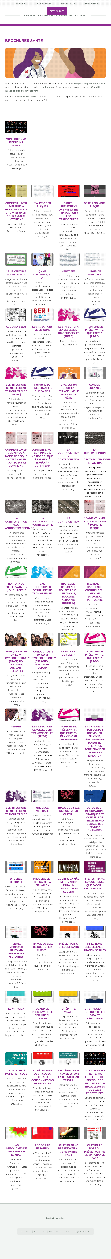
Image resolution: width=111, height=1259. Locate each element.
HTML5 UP (84, 1231)
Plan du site (39, 1231)
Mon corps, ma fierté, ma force (16, 142)
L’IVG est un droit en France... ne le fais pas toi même (68, 391)
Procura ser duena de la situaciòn (42, 882)
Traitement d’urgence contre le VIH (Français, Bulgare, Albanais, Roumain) (68, 593)
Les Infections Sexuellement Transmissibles (16, 811)
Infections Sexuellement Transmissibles (95, 947)
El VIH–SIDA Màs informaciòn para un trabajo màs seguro (68, 885)
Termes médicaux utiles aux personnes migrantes (16, 950)
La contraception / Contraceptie (42, 521)
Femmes (16, 726)
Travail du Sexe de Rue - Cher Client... (69, 810)
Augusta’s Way (16, 326)
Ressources (57, 11)
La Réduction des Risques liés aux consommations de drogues (42, 1077)
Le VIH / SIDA (16, 1008)
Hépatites (68, 271)
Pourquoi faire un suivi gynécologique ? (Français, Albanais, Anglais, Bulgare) (17, 661)
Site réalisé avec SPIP (59, 1231)
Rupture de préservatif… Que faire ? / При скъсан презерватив (68, 733)
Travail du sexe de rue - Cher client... (42, 947)
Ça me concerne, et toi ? (42, 274)
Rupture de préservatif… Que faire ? (42, 388)
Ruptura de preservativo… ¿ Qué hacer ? (16, 587)
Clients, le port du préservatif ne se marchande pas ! (94, 1151)
